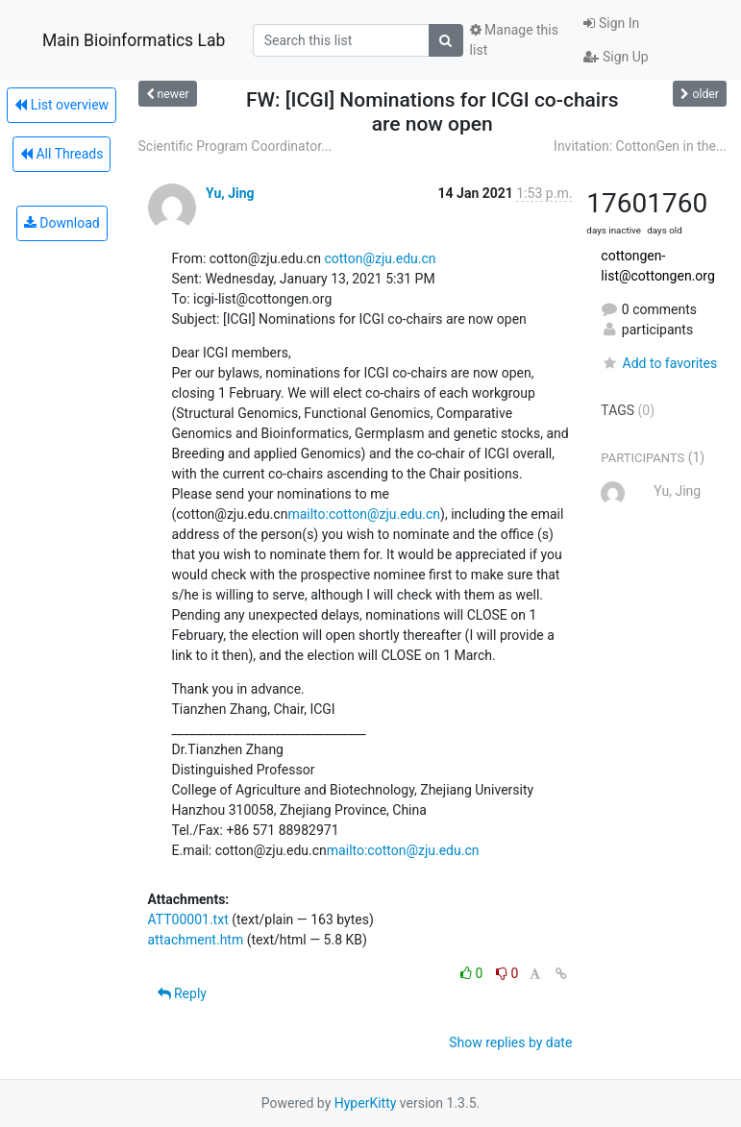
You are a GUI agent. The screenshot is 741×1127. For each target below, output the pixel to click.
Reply (182, 993)
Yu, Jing (230, 193)
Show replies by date (510, 1042)
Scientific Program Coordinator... (235, 146)
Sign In (611, 23)
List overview (61, 104)
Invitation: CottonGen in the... (640, 146)
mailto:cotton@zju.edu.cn (363, 514)
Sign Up (615, 56)
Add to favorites (659, 363)
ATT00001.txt (188, 919)
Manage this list (514, 40)
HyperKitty (365, 1103)
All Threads (61, 153)
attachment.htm (196, 939)
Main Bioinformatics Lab (133, 40)
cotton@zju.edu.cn (379, 258)
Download (62, 223)
